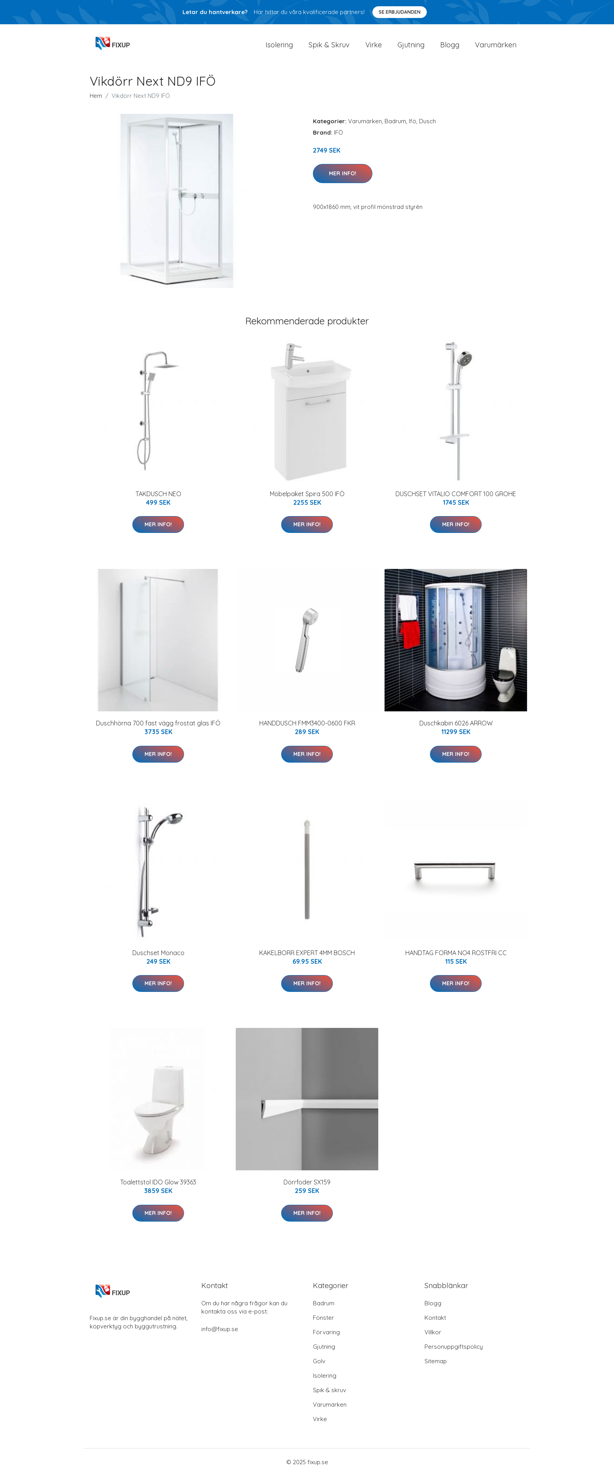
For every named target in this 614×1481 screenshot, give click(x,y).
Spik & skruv (329, 1395)
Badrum (395, 126)
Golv (319, 1366)
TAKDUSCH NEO (158, 499)
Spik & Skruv (329, 47)
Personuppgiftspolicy (453, 1352)
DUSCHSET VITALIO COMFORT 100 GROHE (455, 499)
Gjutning (410, 47)
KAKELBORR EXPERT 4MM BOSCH (307, 958)
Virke (373, 47)
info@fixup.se (219, 1334)
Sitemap (435, 1366)
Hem (96, 101)
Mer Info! (342, 178)
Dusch (427, 126)
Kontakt (435, 1323)
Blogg (449, 47)
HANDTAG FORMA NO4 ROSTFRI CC (456, 958)
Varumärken (495, 47)
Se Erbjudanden (400, 12)
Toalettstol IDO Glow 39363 (158, 1187)
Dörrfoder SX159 (307, 1187)
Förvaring (326, 1337)
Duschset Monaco (158, 958)
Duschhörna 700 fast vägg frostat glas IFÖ (158, 728)
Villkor (432, 1337)
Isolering (279, 47)
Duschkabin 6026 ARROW (456, 728)
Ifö (412, 126)
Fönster (323, 1323)
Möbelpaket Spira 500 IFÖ (307, 499)
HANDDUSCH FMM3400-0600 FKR (307, 728)
